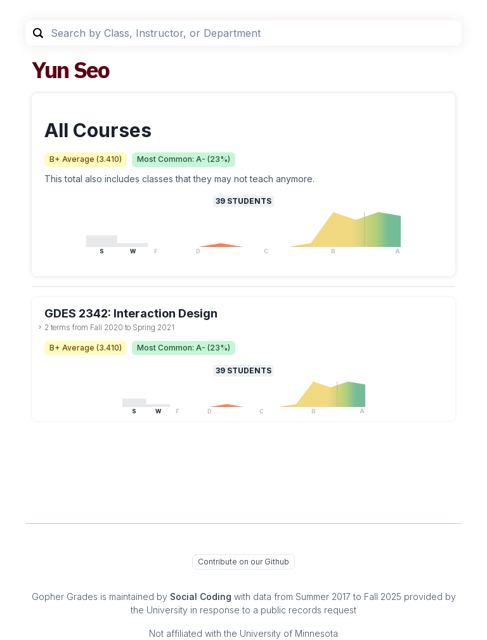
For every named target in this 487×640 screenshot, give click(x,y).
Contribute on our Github (243, 561)
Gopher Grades (65, 596)
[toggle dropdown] (40, 327)
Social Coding (200, 596)
